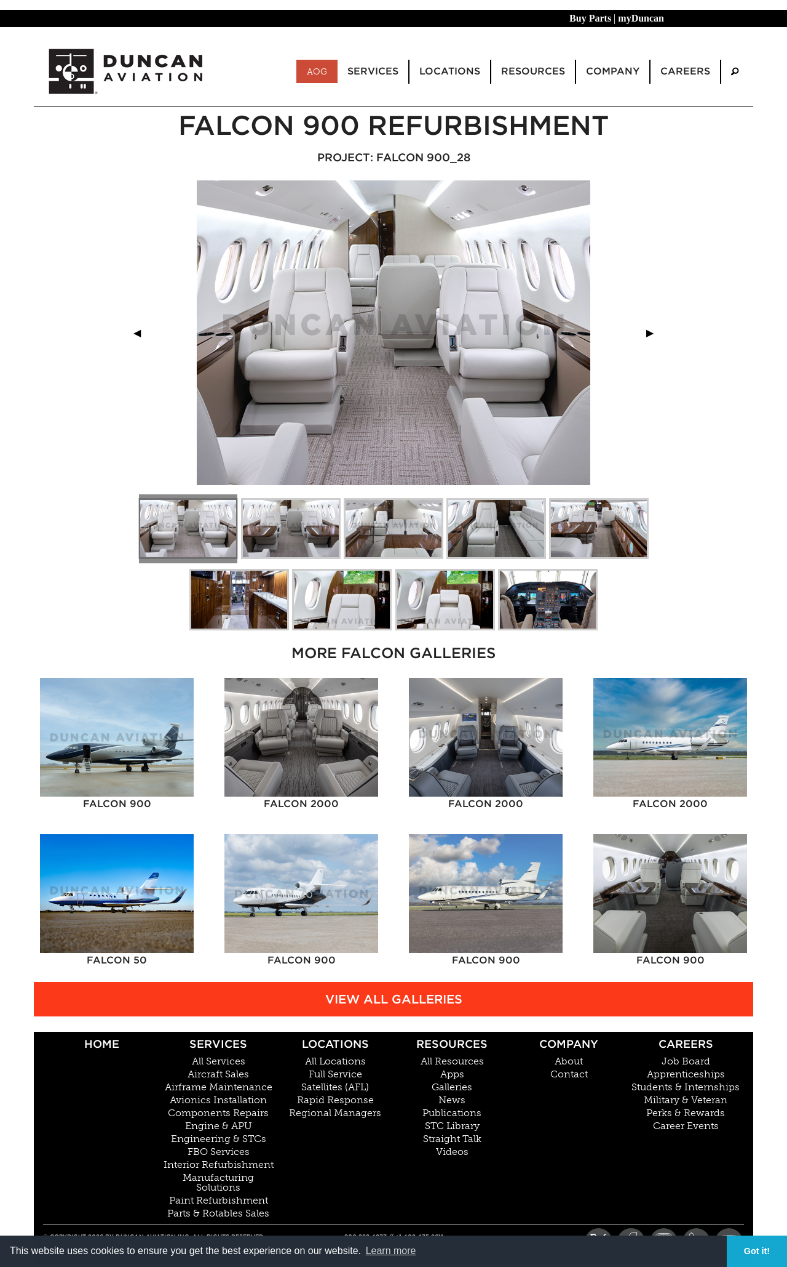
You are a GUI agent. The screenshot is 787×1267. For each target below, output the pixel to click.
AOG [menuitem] (317, 71)
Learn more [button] (391, 1250)
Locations (335, 1043)
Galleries (452, 1087)
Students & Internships (685, 1087)
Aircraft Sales (218, 1074)
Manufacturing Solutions (218, 1183)
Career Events (686, 1126)
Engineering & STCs (218, 1139)
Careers (685, 1043)
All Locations (335, 1061)
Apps (452, 1074)
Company (568, 1043)
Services (218, 1043)
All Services (218, 1061)
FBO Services (219, 1152)
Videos (452, 1152)
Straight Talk (452, 1139)
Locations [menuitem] (449, 71)
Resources (452, 1043)
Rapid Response (335, 1100)
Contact (569, 1074)
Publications (451, 1113)
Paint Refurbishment (218, 1200)
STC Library (452, 1126)
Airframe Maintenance (218, 1087)
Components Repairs (218, 1113)
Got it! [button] (757, 1251)
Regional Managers (335, 1113)
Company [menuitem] (612, 71)
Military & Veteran (685, 1100)
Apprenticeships (686, 1074)
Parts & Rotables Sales (218, 1213)
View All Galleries (393, 999)
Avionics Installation (218, 1100)
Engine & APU (218, 1126)
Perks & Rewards (685, 1113)
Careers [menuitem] (685, 71)
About (569, 1061)
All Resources (452, 1061)
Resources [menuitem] (533, 71)
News (451, 1100)
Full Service (335, 1074)
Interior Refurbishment (219, 1165)
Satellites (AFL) (335, 1087)
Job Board (686, 1061)
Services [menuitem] (372, 71)
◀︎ (142, 333)
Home (101, 1043)
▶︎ (654, 333)
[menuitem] (734, 72)
